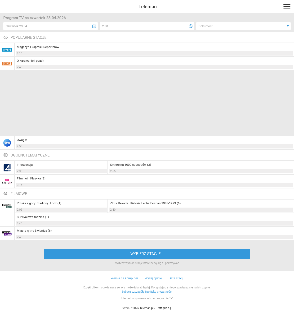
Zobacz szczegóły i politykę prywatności (147, 291)
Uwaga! (22, 140)
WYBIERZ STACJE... (147, 254)
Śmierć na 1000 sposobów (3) (130, 164)
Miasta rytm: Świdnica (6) (34, 230)
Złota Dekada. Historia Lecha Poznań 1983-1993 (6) (145, 203)
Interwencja (25, 164)
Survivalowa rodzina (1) (33, 217)
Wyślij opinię (153, 278)
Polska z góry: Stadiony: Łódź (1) (39, 203)
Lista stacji (176, 278)
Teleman (147, 6)
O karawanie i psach (30, 60)
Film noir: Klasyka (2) (31, 178)
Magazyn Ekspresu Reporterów (38, 47)
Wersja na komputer (124, 278)
